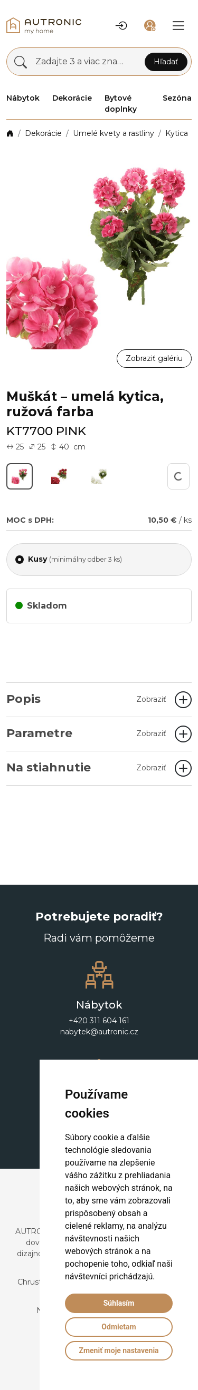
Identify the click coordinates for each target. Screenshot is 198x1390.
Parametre (86, 733)
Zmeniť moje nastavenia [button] (118, 1350)
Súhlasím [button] (119, 1303)
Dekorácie (43, 133)
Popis (86, 699)
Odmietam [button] (118, 1327)
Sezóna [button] (177, 98)
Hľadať (166, 61)
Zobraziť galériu (154, 358)
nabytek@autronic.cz (99, 1031)
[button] (121, 26)
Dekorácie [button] (72, 98)
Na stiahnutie (86, 767)
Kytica (176, 133)
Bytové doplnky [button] (121, 103)
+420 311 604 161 (99, 1020)
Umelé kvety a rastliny (113, 133)
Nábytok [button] (23, 98)
